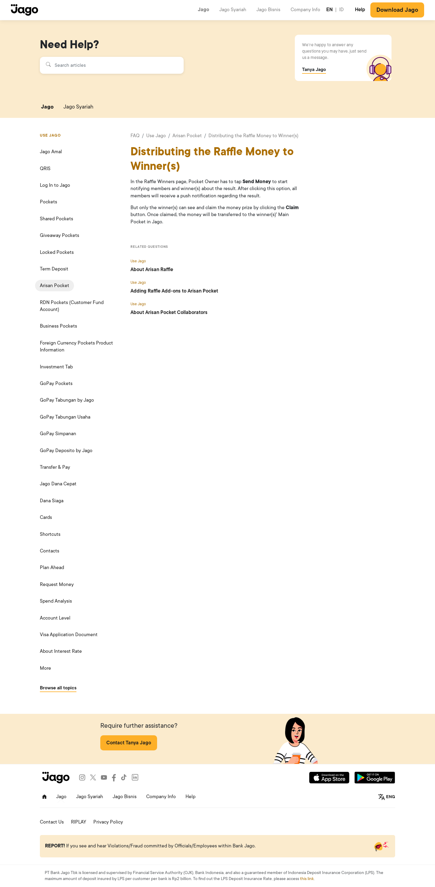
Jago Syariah (232, 9)
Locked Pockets (57, 252)
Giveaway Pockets (59, 235)
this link (307, 879)
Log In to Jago (55, 185)
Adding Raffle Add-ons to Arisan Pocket (174, 291)
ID (341, 9)
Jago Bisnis (268, 9)
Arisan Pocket (54, 285)
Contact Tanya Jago (128, 743)
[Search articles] (112, 65)
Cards (46, 517)
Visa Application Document (69, 634)
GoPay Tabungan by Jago (67, 400)
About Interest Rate (61, 651)
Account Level (55, 618)
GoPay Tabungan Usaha (65, 417)
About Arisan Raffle (151, 269)
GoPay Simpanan (58, 433)
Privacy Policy (108, 822)
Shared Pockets (56, 218)
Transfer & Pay (55, 467)
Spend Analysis (56, 601)
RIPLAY (78, 822)
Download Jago (397, 10)
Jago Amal (51, 151)
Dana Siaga (51, 500)
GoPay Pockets (56, 383)
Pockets (48, 202)
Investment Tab (56, 367)
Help (360, 9)
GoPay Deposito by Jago (66, 450)
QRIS (45, 168)
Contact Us (52, 822)
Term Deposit (54, 269)
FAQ (135, 135)
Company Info (305, 9)
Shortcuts (50, 534)
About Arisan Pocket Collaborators (169, 312)
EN (329, 9)
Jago (203, 9)
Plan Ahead (52, 567)
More (45, 668)
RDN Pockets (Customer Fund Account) (72, 306)
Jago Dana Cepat (58, 484)
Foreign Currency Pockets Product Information (76, 346)
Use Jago (156, 135)
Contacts (49, 551)
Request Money (57, 584)
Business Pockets (58, 326)
